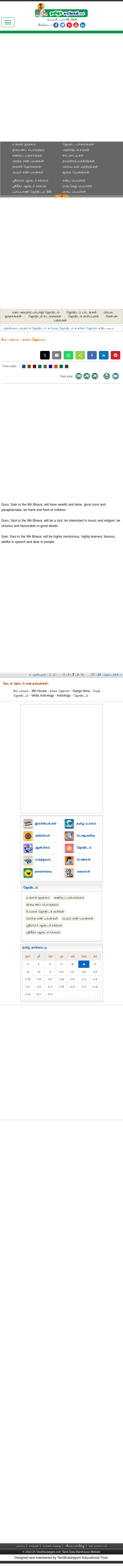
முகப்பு (20, 1545)
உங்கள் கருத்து (52, 1545)
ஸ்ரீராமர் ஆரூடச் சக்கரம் (30, 180)
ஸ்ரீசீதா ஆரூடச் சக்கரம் (29, 186)
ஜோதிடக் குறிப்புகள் (83, 316)
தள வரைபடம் (98, 1545)
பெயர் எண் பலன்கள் (28, 172)
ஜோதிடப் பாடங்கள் (81, 312)
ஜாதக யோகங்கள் (76, 172)
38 (99, 675)
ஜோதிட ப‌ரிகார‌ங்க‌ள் (78, 144)
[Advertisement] (61, 89)
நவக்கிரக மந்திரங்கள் (79, 161)
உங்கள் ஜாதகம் (24, 144)
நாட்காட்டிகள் (73, 155)
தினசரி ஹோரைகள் (26, 167)
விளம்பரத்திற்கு (74, 1545)
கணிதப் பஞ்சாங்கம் (27, 155)
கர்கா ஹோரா (87, 328)
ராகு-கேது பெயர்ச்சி (77, 186)
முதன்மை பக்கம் (15, 328)
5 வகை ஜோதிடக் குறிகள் (45, 911)
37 (93, 675)
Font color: (10, 366)
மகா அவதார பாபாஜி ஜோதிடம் (36, 312)
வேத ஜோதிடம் (62, 328)
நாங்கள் (34, 1545)
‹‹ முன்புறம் (38, 675)
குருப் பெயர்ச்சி (74, 192)
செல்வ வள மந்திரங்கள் (80, 167)
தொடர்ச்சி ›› (113, 675)
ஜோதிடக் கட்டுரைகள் (44, 316)
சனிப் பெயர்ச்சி (74, 180)
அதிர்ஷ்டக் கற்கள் (76, 150)
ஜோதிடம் (39, 328)
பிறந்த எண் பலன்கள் (28, 161)
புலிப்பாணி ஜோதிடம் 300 (32, 192)
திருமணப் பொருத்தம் (28, 150)
